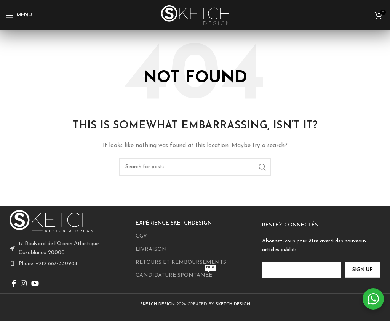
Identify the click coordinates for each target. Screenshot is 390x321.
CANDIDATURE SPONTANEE (176, 273)
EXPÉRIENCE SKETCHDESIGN (174, 223)
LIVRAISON (151, 249)
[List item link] (69, 264)
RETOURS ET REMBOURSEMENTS (181, 262)
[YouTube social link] (35, 283)
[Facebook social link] (14, 283)
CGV (141, 236)
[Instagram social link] (23, 283)
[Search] (195, 167)
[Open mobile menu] (19, 15)
